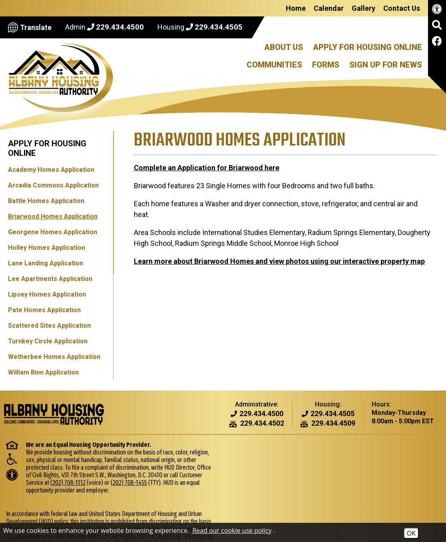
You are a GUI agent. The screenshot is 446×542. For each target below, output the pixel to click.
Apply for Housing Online (47, 148)
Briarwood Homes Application (53, 216)
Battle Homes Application (46, 201)
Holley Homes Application (46, 247)
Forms (325, 65)
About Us (283, 47)
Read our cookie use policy (231, 530)
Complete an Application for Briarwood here (206, 167)
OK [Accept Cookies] (411, 533)
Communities (274, 65)
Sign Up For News (385, 65)
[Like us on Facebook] (437, 42)
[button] (437, 28)
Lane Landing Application (45, 263)
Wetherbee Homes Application (54, 357)
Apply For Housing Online (367, 47)
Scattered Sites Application (49, 325)
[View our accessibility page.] (437, 10)
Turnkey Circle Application (48, 341)
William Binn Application (43, 372)
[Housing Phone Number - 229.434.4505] (332, 414)
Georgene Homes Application (52, 232)
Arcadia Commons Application (53, 185)
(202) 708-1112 (68, 482)
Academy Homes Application (51, 169)
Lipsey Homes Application (47, 294)
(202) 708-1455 (129, 482)
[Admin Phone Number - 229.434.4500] (261, 414)
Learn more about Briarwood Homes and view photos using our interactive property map (278, 250)
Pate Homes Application (44, 310)
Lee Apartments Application (50, 279)
